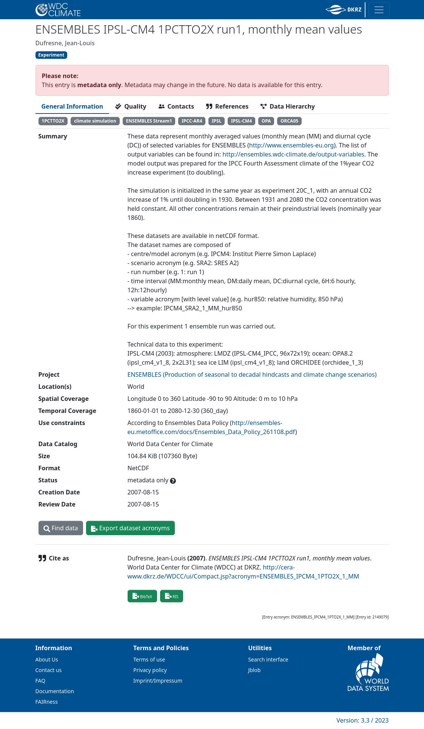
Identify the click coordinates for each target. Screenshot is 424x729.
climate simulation (95, 121)
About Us (46, 659)
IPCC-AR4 (192, 121)
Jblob (254, 670)
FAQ (40, 680)
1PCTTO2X (53, 121)
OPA (266, 121)
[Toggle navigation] (379, 9)
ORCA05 (289, 121)
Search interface (268, 659)
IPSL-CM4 (241, 121)
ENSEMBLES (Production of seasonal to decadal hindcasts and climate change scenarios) (252, 374)
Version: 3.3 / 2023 (362, 720)
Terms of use (149, 659)
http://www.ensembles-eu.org (291, 145)
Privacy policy (150, 670)
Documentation (54, 691)
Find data (60, 528)
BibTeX (142, 595)
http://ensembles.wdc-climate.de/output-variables (293, 154)
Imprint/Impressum (157, 680)
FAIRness (46, 701)
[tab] (72, 106)
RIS (172, 595)
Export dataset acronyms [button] (130, 528)
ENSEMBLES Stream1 (149, 121)
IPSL (216, 121)
